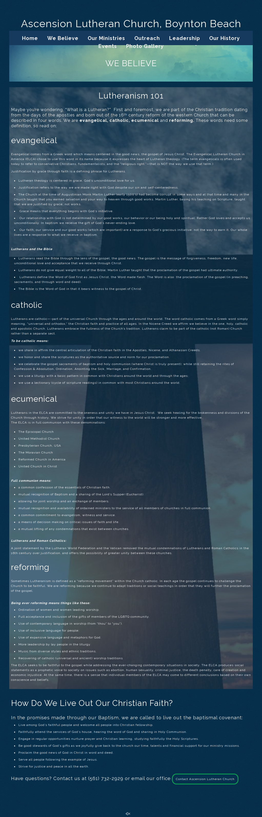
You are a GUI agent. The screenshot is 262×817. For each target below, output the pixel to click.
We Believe (62, 38)
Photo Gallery (145, 46)
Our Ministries (106, 38)
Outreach (147, 38)
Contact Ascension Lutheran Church (205, 779)
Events (107, 46)
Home (30, 38)
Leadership (184, 38)
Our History (224, 38)
